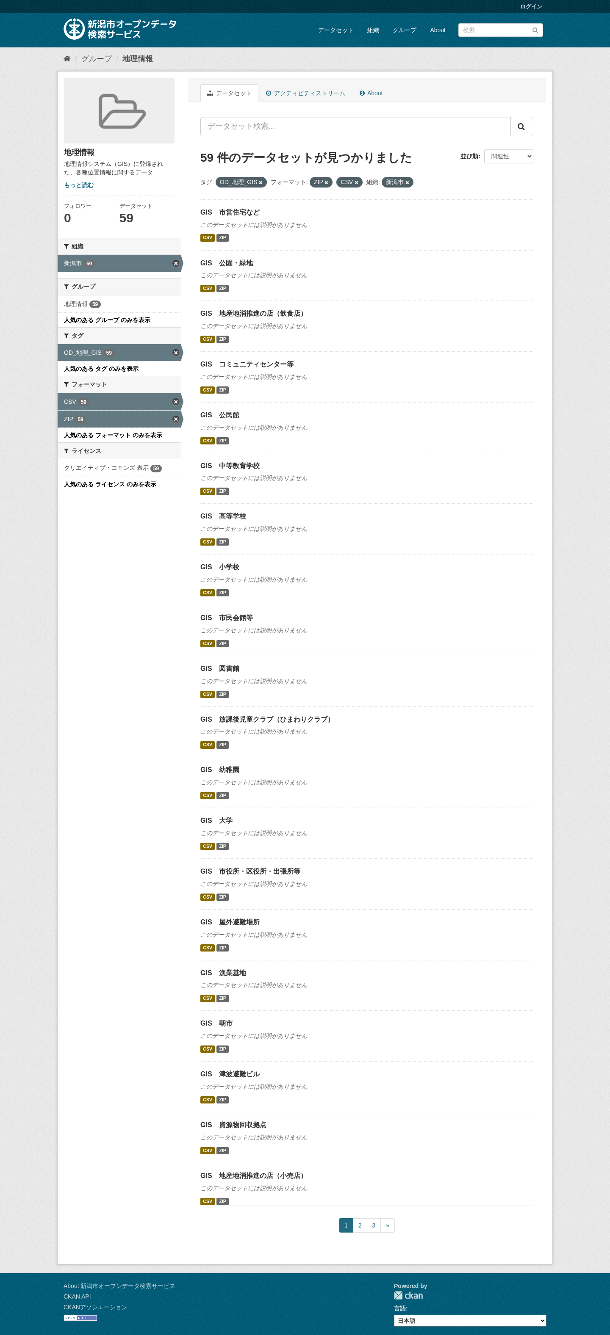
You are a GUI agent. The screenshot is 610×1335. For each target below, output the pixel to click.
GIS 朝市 (216, 1023)
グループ (404, 30)
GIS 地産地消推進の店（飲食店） (253, 313)
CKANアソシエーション (96, 1307)
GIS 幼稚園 (219, 769)
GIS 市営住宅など (230, 212)
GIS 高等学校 (223, 516)
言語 (400, 1308)
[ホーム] (67, 59)
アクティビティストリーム (305, 93)
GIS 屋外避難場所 (230, 922)
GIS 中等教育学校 (230, 465)
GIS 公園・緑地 (226, 263)
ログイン (531, 6)
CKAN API (77, 1296)
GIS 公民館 (219, 415)
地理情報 (137, 59)
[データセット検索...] (355, 126)
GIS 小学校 (219, 567)
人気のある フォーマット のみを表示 (113, 435)
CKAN (408, 1295)
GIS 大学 (216, 820)
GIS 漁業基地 (223, 972)
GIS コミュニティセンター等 (247, 364)
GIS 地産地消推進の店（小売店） (253, 1175)
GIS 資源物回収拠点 (233, 1124)
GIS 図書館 (219, 668)
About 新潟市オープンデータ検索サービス (119, 1286)
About (438, 30)
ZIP (222, 237)
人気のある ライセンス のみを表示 (110, 484)
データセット (336, 30)
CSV (207, 237)
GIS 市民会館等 (226, 617)
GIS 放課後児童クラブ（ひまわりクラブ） (267, 719)
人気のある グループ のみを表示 (107, 320)
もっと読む (79, 185)
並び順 (469, 156)
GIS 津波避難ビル (230, 1074)
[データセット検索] (500, 30)
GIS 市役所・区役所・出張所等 (250, 871)
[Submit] (535, 29)
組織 (373, 30)
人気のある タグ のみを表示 (101, 368)
